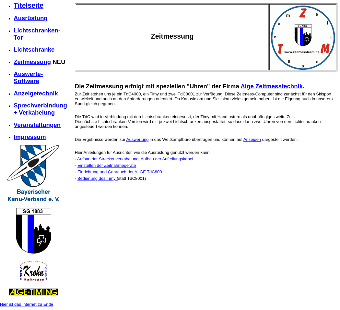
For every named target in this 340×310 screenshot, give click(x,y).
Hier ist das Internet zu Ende (26, 304)
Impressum (30, 136)
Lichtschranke (34, 49)
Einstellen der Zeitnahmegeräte (106, 165)
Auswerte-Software (28, 77)
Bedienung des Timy (97, 178)
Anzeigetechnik (36, 93)
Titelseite (28, 5)
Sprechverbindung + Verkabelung (40, 109)
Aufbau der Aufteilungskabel (167, 158)
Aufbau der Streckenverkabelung (107, 158)
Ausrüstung (31, 18)
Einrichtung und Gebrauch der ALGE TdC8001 (120, 171)
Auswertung (137, 139)
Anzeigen (252, 139)
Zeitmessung (32, 61)
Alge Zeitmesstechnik (271, 86)
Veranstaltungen (37, 124)
